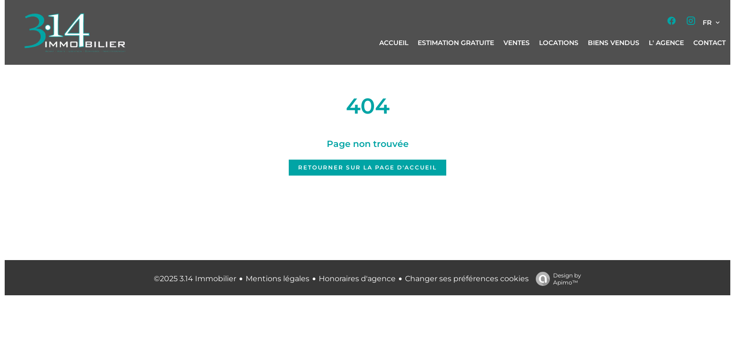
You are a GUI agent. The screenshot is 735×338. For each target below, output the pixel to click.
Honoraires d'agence (357, 278)
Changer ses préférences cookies (467, 278)
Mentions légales (277, 278)
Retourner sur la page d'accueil (367, 167)
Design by (556, 279)
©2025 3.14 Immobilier (195, 278)
